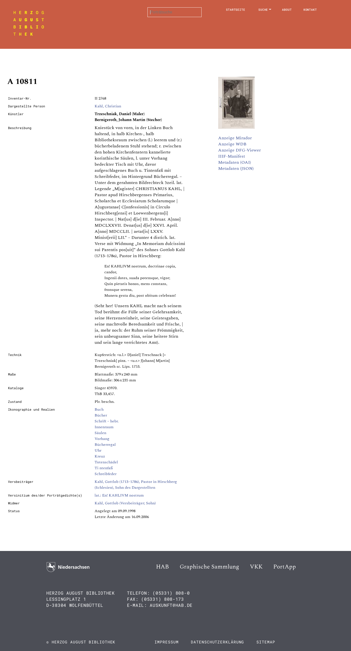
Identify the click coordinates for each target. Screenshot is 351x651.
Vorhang (102, 439)
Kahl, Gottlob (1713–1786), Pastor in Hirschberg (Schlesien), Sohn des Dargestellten (136, 484)
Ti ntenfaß (104, 468)
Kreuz (100, 456)
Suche (263, 9)
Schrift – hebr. (107, 421)
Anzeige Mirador (235, 138)
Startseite (235, 9)
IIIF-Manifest (231, 156)
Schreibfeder (106, 474)
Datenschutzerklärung (217, 641)
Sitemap (265, 641)
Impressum (166, 641)
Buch (99, 409)
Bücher (101, 415)
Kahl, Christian (108, 106)
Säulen (100, 433)
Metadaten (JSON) (236, 168)
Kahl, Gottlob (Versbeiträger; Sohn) (125, 503)
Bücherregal (105, 445)
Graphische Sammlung (209, 566)
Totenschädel (106, 462)
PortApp (284, 566)
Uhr (98, 450)
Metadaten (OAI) (234, 162)
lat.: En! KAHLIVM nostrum (119, 495)
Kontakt (310, 9)
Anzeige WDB (232, 144)
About (287, 9)
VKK (256, 566)
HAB (162, 566)
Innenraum (104, 427)
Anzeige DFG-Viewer (239, 150)
